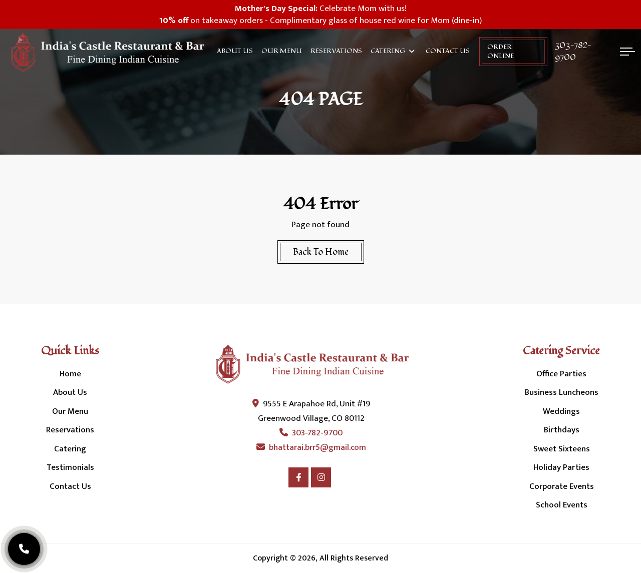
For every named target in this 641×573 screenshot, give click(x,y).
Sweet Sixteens (561, 449)
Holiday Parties (561, 467)
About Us (235, 51)
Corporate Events (561, 486)
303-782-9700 (573, 51)
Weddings (561, 411)
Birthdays (561, 430)
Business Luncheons (561, 392)
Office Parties (561, 374)
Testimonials (70, 467)
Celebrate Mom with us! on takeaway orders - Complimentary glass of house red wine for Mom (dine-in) (320, 15)
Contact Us (448, 51)
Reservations (336, 51)
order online (500, 52)
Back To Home (321, 252)
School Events (561, 505)
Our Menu (281, 51)
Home (70, 374)
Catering (388, 51)
